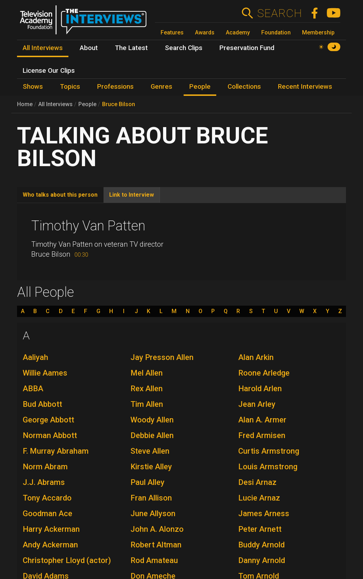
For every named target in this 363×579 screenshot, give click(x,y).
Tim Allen (146, 404)
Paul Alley (147, 482)
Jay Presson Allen (162, 357)
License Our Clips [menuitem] (49, 71)
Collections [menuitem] (244, 87)
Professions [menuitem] (115, 87)
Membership (318, 32)
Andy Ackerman (50, 544)
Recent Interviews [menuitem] (305, 87)
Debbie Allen (152, 435)
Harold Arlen (260, 388)
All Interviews (55, 104)
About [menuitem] (89, 48)
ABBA (33, 388)
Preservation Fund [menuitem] (246, 48)
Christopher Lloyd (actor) (67, 560)
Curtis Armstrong (268, 451)
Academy (238, 32)
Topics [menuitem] (70, 87)
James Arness (263, 513)
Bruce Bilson (118, 104)
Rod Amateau (154, 560)
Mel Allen (146, 372)
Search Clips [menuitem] (183, 48)
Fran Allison (151, 497)
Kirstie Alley (151, 466)
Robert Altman (156, 544)
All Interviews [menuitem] (43, 48)
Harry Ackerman (51, 529)
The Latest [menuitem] (131, 48)
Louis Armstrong (267, 466)
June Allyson (152, 513)
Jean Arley (256, 404)
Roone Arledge (264, 372)
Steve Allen (149, 451)
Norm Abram (45, 466)
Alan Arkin (256, 357)
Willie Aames (45, 372)
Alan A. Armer (262, 419)
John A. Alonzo (157, 529)
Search (279, 13)
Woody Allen (152, 419)
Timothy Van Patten (88, 226)
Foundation (276, 32)
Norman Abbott (50, 435)
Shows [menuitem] (33, 87)
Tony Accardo (47, 497)
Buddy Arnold (261, 544)
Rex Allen (146, 388)
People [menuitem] (200, 87)
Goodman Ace (47, 513)
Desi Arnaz (257, 482)
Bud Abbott (42, 404)
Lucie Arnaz (259, 497)
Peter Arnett (259, 529)
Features (172, 32)
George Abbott (48, 419)
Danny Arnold (261, 560)
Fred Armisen (261, 435)
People (87, 104)
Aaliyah (35, 357)
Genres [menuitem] (161, 87)
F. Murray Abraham (56, 451)
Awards (204, 32)
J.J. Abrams (44, 482)
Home (25, 104)
